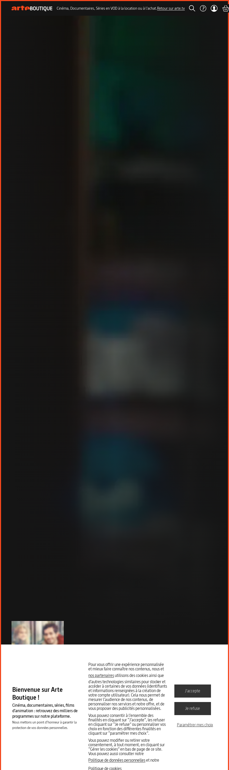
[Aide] (202, 8)
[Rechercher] (192, 8)
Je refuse (192, 708)
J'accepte (192, 691)
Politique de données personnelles (116, 760)
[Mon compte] (213, 8)
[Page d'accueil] (32, 8)
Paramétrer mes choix (195, 725)
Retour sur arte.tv (171, 8)
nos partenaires (101, 675)
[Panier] (225, 8)
